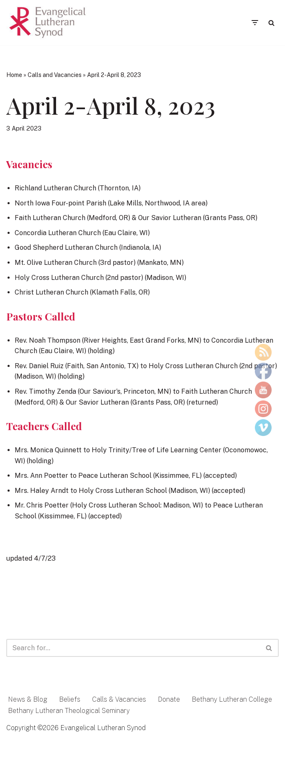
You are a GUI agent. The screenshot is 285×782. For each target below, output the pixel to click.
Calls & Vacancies (119, 699)
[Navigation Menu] (254, 22)
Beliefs (69, 699)
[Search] (271, 23)
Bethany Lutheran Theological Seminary (69, 711)
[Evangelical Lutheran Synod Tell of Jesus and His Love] (48, 22)
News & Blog (27, 699)
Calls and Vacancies (55, 75)
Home (14, 75)
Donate (169, 699)
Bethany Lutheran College (232, 699)
